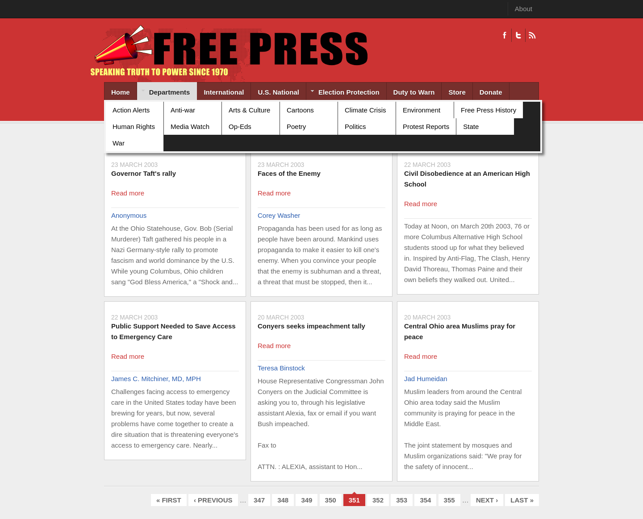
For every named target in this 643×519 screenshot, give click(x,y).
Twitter (518, 35)
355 (449, 500)
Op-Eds (240, 126)
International (224, 92)
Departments (163, 92)
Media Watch (190, 126)
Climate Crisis (365, 110)
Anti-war (183, 110)
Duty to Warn (414, 92)
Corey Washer (279, 215)
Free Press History (488, 110)
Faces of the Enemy (289, 173)
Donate (491, 92)
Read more (127, 193)
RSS (532, 35)
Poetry (296, 126)
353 (401, 500)
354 (425, 500)
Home (120, 92)
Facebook (504, 35)
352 (378, 500)
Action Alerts (131, 110)
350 (330, 500)
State (471, 126)
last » (522, 500)
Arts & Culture (249, 110)
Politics (355, 126)
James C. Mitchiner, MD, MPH (156, 378)
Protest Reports (426, 126)
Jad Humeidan (425, 378)
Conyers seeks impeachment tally (311, 326)
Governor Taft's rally (143, 173)
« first (168, 500)
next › (487, 500)
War (119, 143)
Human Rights (134, 126)
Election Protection (343, 93)
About (523, 8)
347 (259, 500)
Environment (421, 110)
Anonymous (128, 215)
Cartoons (300, 110)
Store (456, 92)
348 (282, 500)
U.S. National (278, 92)
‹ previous (213, 500)
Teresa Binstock (281, 368)
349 (306, 500)
